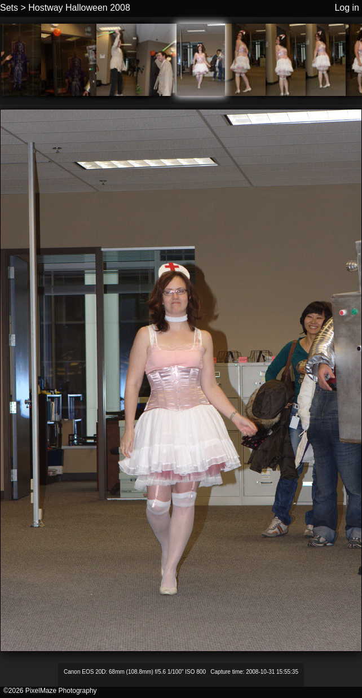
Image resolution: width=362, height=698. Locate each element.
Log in (346, 7)
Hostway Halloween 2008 (79, 7)
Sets (9, 7)
